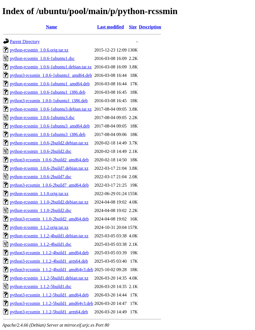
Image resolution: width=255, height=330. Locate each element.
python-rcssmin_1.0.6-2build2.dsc (40, 151)
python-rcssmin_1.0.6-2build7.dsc (40, 176)
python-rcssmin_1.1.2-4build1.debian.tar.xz (49, 235)
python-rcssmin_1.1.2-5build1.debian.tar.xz (49, 278)
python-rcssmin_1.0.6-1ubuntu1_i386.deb (47, 92)
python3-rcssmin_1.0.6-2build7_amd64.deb (49, 185)
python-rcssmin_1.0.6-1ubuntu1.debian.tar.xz (51, 66)
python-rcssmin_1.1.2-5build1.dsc (40, 286)
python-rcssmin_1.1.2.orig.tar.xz (39, 227)
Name (51, 26)
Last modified (110, 26)
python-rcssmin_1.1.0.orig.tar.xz (39, 193)
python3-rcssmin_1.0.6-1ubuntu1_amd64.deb (51, 75)
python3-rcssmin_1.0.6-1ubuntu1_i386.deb (49, 100)
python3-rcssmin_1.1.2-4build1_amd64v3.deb (51, 269)
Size (133, 26)
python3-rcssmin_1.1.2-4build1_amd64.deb (49, 252)
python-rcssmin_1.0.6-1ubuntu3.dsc (42, 117)
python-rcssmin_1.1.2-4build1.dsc (40, 244)
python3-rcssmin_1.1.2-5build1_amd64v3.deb (51, 303)
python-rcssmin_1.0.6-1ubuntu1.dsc (42, 58)
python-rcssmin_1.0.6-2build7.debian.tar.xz (49, 168)
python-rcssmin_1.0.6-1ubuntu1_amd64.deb (50, 83)
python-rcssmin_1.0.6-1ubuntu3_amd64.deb (50, 126)
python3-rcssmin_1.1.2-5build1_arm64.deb (49, 311)
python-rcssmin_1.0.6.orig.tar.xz (39, 50)
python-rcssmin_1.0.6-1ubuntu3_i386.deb (47, 134)
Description (150, 26)
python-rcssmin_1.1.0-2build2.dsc (40, 210)
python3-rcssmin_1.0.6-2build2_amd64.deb (49, 159)
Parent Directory (25, 41)
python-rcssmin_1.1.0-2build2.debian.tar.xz (49, 202)
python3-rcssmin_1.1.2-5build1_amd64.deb (49, 295)
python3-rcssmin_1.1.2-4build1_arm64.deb (49, 261)
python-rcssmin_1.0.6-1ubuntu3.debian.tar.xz (51, 109)
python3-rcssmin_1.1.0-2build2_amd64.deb (49, 219)
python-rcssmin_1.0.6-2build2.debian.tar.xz (49, 143)
